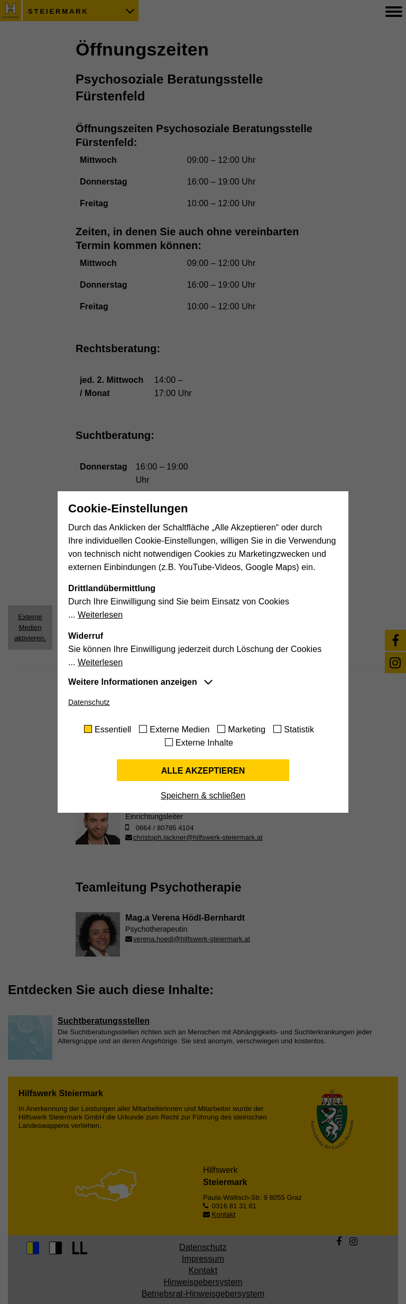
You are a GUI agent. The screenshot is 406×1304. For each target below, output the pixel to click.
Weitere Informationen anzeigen (132, 681)
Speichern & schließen (203, 795)
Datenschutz (89, 702)
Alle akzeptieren (203, 770)
